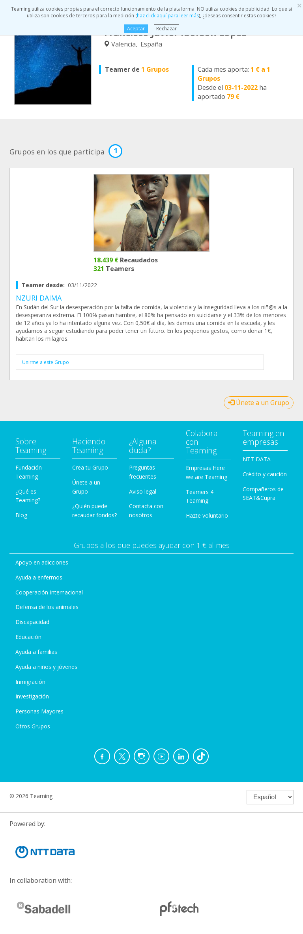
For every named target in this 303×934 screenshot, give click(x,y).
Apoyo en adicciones (41, 562)
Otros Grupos (32, 726)
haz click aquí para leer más (168, 15)
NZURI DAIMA (39, 298)
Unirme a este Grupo (45, 362)
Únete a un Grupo (258, 402)
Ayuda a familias (36, 651)
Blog (21, 515)
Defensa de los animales (47, 607)
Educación (28, 637)
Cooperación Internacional (49, 592)
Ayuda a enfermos (38, 577)
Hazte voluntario (207, 515)
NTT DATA (257, 459)
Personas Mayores (39, 711)
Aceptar (136, 28)
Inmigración (30, 681)
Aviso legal (142, 491)
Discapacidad (32, 622)
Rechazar (166, 28)
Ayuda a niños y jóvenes (46, 666)
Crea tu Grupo (90, 467)
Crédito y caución (265, 474)
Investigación (32, 696)
